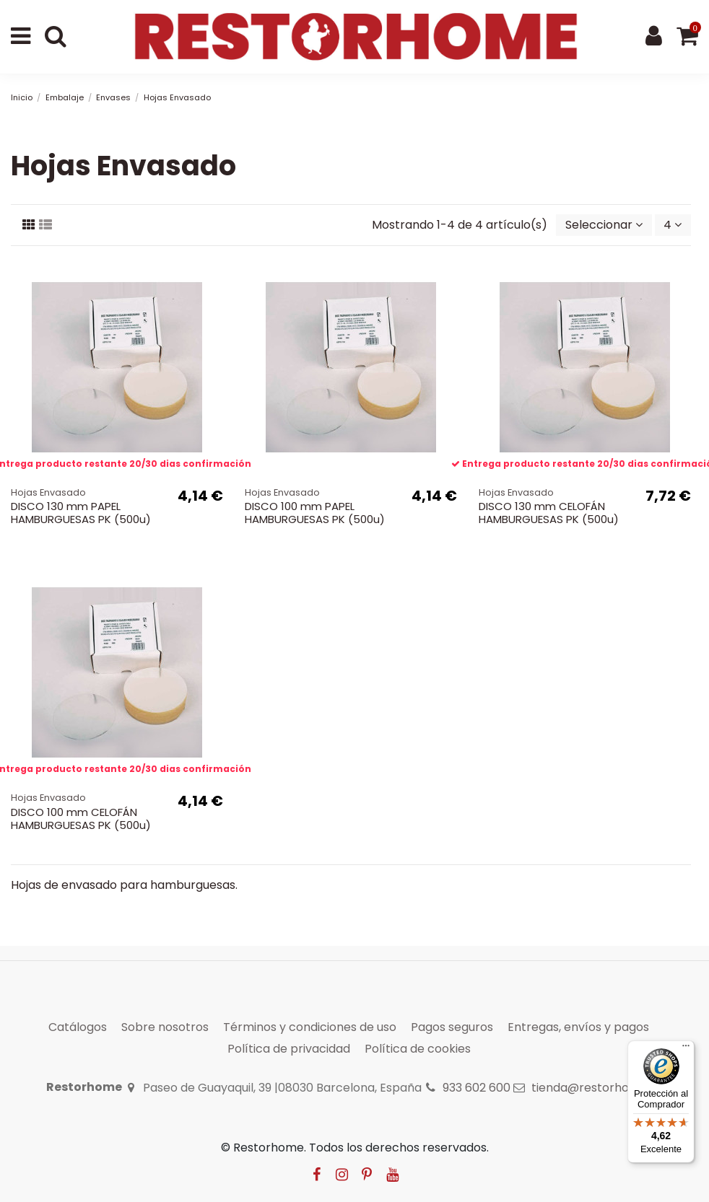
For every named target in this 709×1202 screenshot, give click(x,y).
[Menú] (686, 1049)
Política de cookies (418, 1048)
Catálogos (77, 1027)
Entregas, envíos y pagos (578, 1027)
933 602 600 (476, 1087)
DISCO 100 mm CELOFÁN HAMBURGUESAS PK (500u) (81, 818)
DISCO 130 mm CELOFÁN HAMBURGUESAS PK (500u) (549, 513)
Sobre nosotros (165, 1027)
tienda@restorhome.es (597, 1087)
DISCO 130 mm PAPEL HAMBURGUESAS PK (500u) (81, 513)
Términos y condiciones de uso (309, 1027)
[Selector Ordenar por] (604, 225)
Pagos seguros (452, 1027)
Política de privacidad (288, 1048)
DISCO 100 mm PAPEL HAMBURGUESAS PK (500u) (315, 513)
